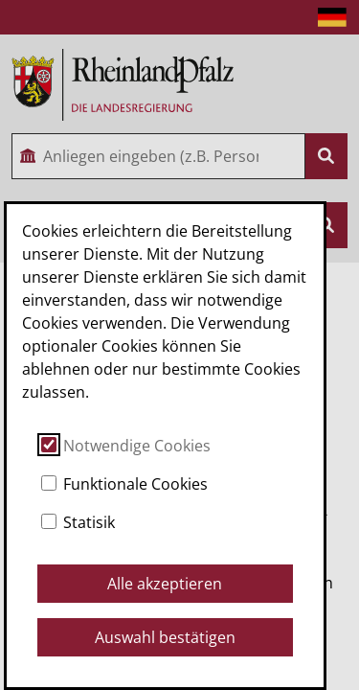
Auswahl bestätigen (165, 637)
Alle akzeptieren (164, 583)
